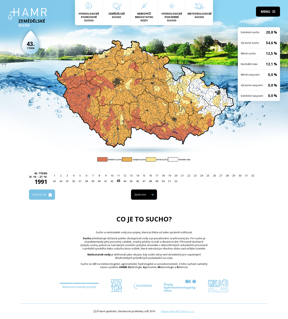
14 (137, 175)
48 (150, 181)
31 (246, 175)
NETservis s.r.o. (185, 311)
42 (112, 181)
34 (60, 181)
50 (163, 181)
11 (118, 175)
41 (105, 181)
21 (182, 175)
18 (163, 175)
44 (124, 181)
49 (156, 181)
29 (233, 175)
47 (144, 181)
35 (67, 181)
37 (80, 181)
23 (195, 175)
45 (131, 181)
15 (144, 175)
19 (169, 175)
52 (176, 181)
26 (214, 175)
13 (131, 175)
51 (169, 181)
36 (73, 181)
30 (240, 175)
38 (86, 181)
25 (208, 175)
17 (156, 175)
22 (188, 175)
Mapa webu (168, 311)
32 (252, 175)
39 (92, 181)
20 (176, 175)
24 (201, 175)
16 (150, 175)
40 (99, 181)
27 (220, 175)
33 (54, 181)
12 (124, 175)
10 (112, 175)
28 (227, 175)
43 (118, 180)
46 (137, 181)
